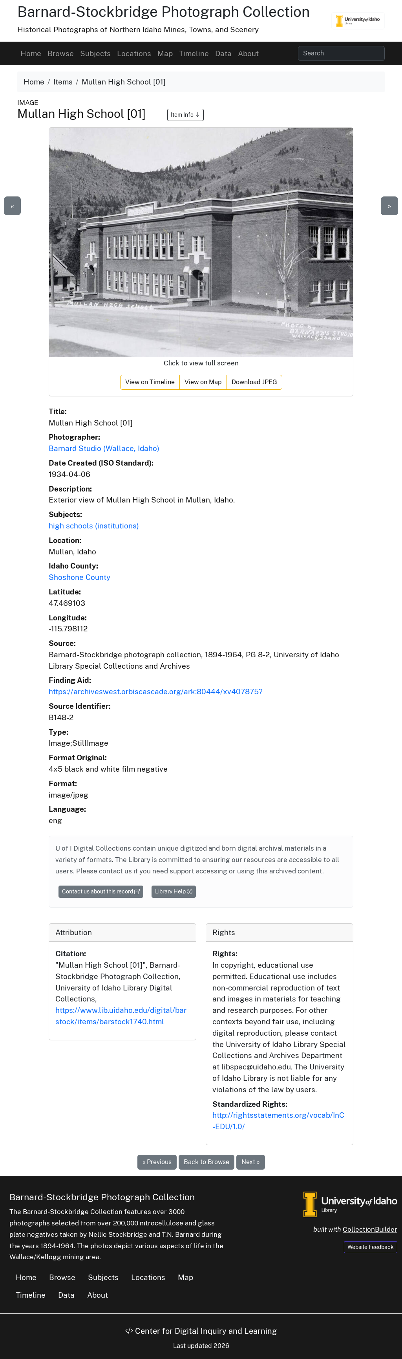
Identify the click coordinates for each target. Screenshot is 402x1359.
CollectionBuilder (370, 1229)
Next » (250, 1162)
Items (63, 81)
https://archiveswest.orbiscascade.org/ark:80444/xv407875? (156, 691)
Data (223, 53)
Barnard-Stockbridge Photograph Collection (163, 11)
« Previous (157, 1162)
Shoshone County (79, 577)
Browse (61, 53)
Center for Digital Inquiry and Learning (201, 1331)
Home (30, 53)
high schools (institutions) (94, 525)
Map (165, 53)
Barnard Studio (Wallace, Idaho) (104, 448)
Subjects (95, 53)
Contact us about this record (101, 891)
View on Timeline (150, 382)
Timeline (194, 53)
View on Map (203, 382)
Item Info (185, 115)
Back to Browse (206, 1162)
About (248, 53)
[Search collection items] (341, 53)
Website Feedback (370, 1247)
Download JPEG (254, 382)
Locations (134, 53)
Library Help (173, 891)
